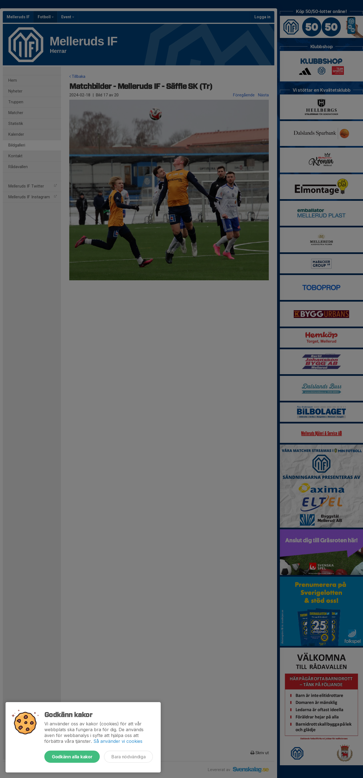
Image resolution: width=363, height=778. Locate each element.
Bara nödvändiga (128, 756)
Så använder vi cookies (117, 741)
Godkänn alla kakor (72, 756)
